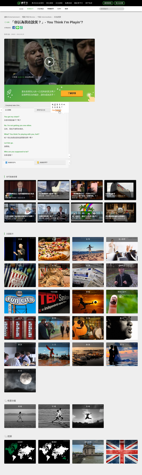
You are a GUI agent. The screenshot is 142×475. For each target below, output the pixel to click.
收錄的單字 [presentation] (119, 94)
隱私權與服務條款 (96, 447)
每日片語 (73, 451)
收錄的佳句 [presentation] (95, 94)
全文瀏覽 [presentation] (93, 41)
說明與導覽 (94, 449)
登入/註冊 (119, 3)
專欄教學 (50, 9)
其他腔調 (57, 17)
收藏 (8, 22)
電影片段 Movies (28, 17)
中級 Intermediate (45, 17)
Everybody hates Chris (13, 103)
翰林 (66, 9)
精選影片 (30, 9)
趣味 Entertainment (12, 17)
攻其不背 (21, 75)
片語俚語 (40, 9)
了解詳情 (64, 92)
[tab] (100, 41)
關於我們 (84, 451)
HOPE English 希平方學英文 (53, 434)
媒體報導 (84, 453)
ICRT (59, 9)
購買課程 (107, 3)
